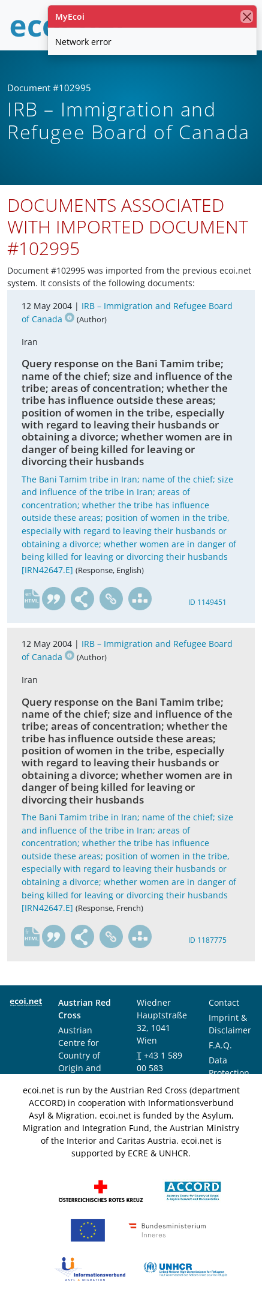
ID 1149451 (207, 602)
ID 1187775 (207, 940)
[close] (246, 16)
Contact (224, 1002)
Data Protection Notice (229, 1072)
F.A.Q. (220, 1045)
